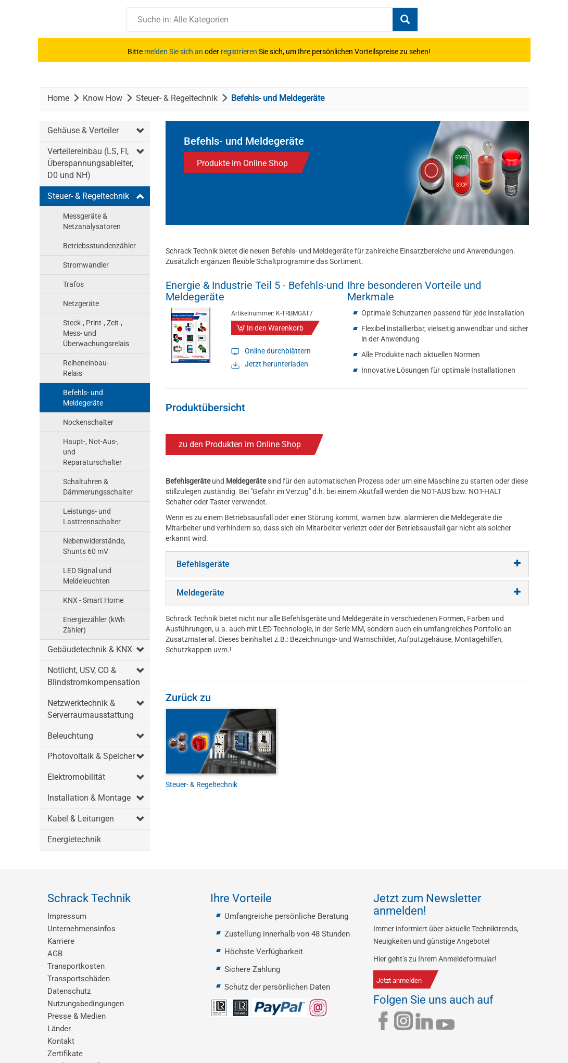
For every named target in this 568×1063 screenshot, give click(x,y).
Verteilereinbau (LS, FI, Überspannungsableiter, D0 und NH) (90, 163)
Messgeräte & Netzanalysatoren (92, 221)
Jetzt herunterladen (276, 364)
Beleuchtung (70, 736)
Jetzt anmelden (399, 980)
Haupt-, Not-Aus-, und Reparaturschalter (92, 451)
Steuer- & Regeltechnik (177, 98)
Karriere (60, 941)
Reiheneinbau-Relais (86, 368)
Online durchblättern (278, 351)
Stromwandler (86, 265)
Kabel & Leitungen (80, 819)
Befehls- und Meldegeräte (83, 397)
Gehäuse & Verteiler (83, 130)
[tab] (347, 564)
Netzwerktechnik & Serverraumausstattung (90, 709)
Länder (59, 1028)
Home (58, 98)
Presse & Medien (76, 1016)
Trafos (73, 284)
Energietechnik (74, 839)
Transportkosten (76, 966)
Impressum (66, 916)
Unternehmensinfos (81, 928)
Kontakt (60, 1041)
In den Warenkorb (275, 328)
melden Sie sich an (173, 51)
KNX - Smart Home (93, 600)
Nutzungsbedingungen (85, 1003)
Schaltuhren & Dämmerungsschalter (98, 486)
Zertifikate (65, 1053)
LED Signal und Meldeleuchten (87, 575)
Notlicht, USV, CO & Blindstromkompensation (93, 676)
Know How (102, 98)
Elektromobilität (76, 777)
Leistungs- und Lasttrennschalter (92, 516)
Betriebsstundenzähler (99, 246)
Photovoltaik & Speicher (91, 756)
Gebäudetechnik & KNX (89, 649)
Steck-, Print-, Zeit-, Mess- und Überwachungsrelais (96, 333)
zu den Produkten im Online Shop (240, 444)
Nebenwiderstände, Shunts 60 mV (94, 546)
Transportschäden (78, 978)
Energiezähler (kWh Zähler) (94, 624)
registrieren (239, 51)
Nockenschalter (88, 422)
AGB (54, 953)
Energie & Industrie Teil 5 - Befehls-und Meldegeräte (255, 291)
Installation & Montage (89, 798)
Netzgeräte (81, 303)
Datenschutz (69, 991)
